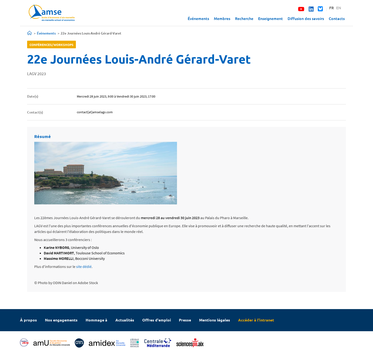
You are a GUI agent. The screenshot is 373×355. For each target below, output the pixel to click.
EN (338, 7)
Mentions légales (214, 319)
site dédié (84, 266)
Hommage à (96, 319)
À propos (28, 319)
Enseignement (270, 18)
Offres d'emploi (156, 319)
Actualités (124, 319)
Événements (198, 18)
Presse (185, 319)
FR (331, 7)
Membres (222, 18)
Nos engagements (61, 319)
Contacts (337, 18)
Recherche (244, 18)
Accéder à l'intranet (256, 319)
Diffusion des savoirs (306, 18)
